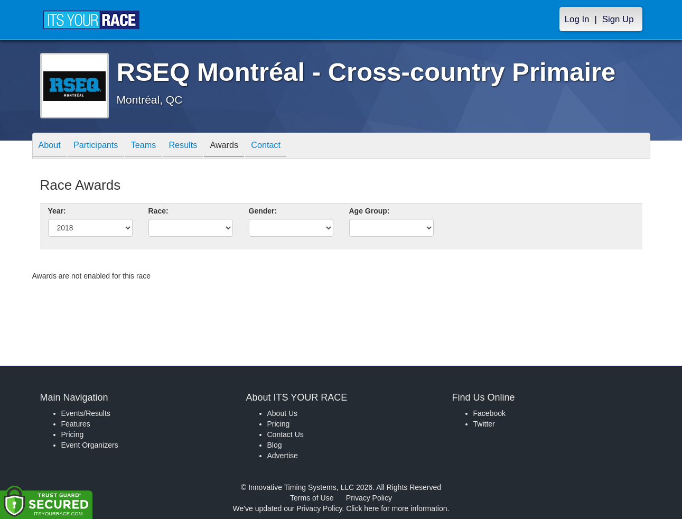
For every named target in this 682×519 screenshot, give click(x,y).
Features (75, 424)
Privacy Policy (369, 498)
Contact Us (285, 434)
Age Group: (369, 211)
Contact (294, 147)
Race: (158, 211)
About (52, 147)
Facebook (489, 413)
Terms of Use (311, 498)
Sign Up (618, 19)
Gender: (263, 211)
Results (201, 147)
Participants (103, 147)
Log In (577, 19)
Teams (157, 147)
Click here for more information (396, 508)
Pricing (72, 434)
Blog (274, 445)
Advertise (282, 455)
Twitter (484, 424)
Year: (57, 211)
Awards (248, 147)
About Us (282, 413)
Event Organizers (89, 445)
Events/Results (85, 413)
